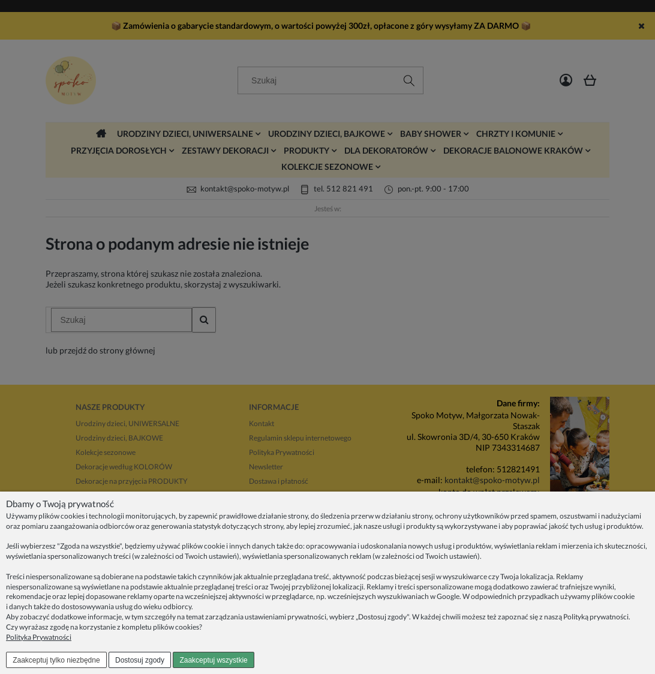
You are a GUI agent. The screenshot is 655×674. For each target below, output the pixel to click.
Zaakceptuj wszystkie (213, 660)
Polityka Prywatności (38, 637)
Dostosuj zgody (139, 660)
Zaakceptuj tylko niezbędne (56, 660)
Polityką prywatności (596, 616)
